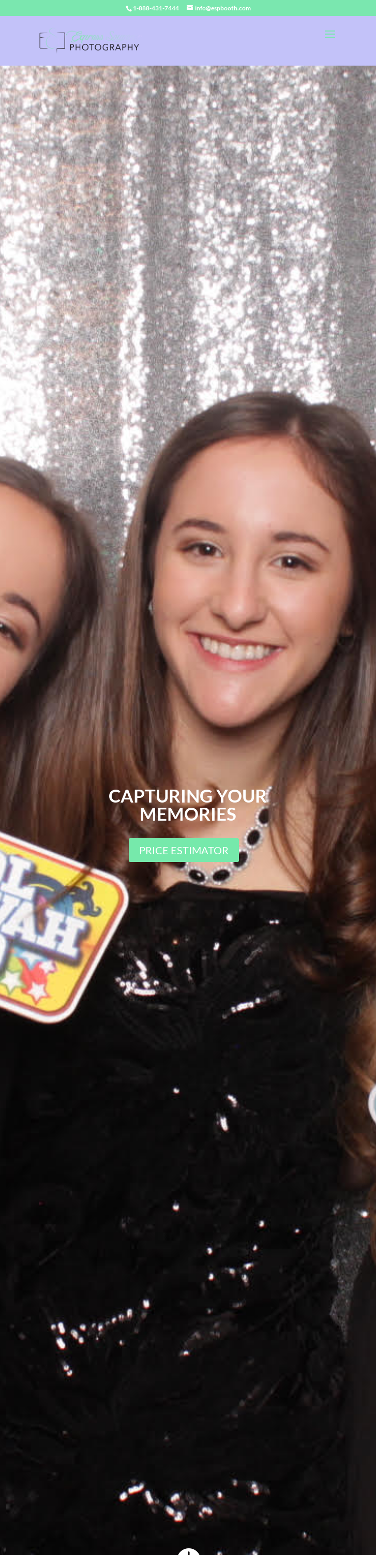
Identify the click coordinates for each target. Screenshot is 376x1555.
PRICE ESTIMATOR (184, 850)
